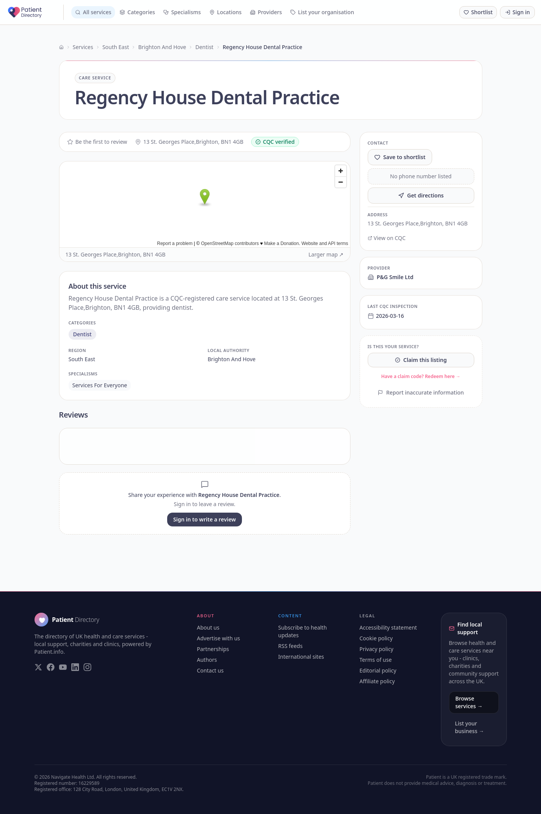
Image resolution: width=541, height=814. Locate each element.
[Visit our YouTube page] (63, 667)
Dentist (204, 47)
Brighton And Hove (162, 47)
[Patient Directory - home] (35, 12)
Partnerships (213, 649)
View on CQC (387, 238)
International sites (301, 656)
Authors (207, 659)
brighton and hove (232, 359)
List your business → (469, 727)
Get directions (421, 195)
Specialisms (182, 12)
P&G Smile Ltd (391, 277)
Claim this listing (421, 359)
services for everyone (99, 385)
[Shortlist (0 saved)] (478, 12)
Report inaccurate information (421, 392)
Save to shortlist (400, 157)
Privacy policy (377, 649)
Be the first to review (97, 141)
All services (93, 12)
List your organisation (322, 12)
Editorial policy (378, 670)
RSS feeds (290, 646)
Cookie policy (376, 638)
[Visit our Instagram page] (87, 667)
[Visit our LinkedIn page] (75, 667)
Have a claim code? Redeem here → (420, 376)
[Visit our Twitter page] (38, 667)
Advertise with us (218, 638)
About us (208, 627)
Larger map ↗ (326, 254)
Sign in (517, 12)
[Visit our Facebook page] (50, 667)
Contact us (210, 670)
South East (115, 47)
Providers (266, 12)
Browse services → (469, 702)
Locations (225, 12)
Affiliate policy (377, 681)
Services (83, 47)
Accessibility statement (388, 627)
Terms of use (376, 659)
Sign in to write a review (204, 519)
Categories (137, 12)
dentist (82, 334)
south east (82, 359)
